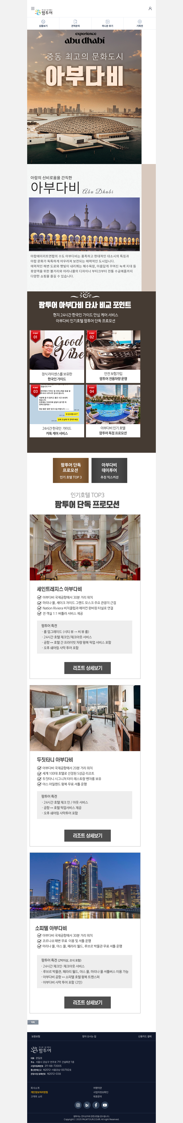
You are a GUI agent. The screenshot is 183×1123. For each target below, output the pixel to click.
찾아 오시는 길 (89, 1036)
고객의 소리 (36, 1096)
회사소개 (35, 1088)
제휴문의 (97, 1096)
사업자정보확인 (100, 1092)
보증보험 (35, 1036)
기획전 (140, 23)
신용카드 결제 (145, 1036)
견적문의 (75, 23)
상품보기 (43, 23)
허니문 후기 (107, 23)
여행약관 (97, 1088)
